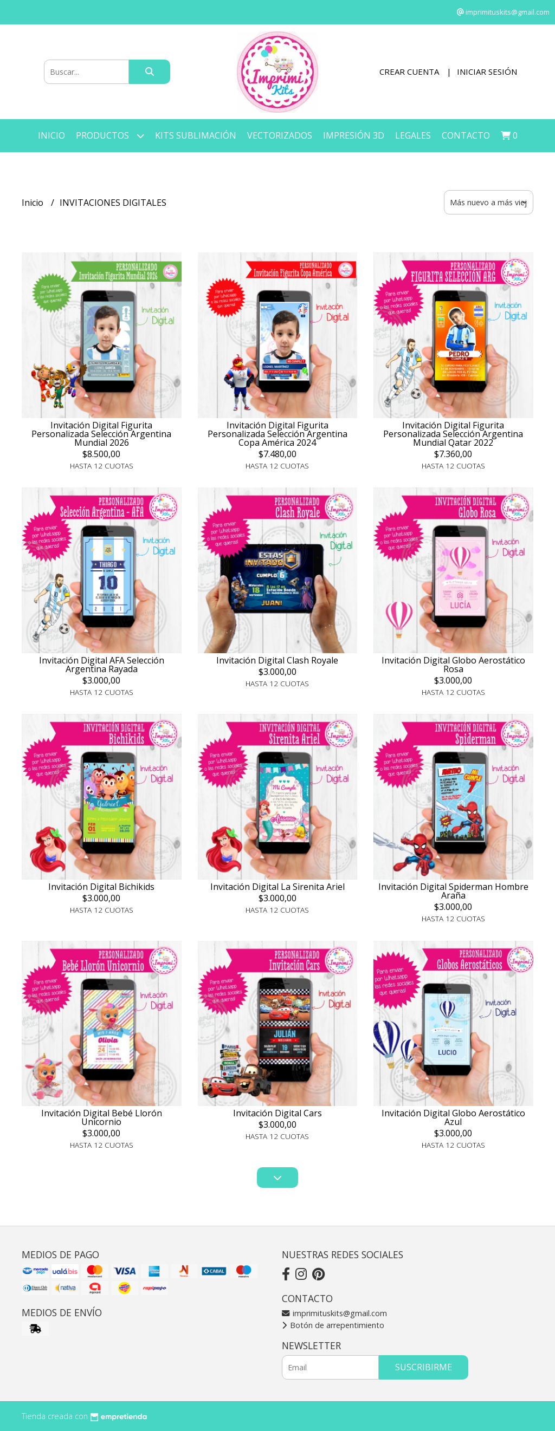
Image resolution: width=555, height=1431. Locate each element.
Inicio (51, 135)
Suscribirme (423, 1367)
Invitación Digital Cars (277, 1113)
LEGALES (413, 135)
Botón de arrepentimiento (333, 1325)
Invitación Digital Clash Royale (277, 660)
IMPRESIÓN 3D (353, 135)
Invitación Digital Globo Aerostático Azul (453, 1117)
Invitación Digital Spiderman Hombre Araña (453, 891)
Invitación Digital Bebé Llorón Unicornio (101, 1117)
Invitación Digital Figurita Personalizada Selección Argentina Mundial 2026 (101, 433)
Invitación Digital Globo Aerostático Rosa (453, 664)
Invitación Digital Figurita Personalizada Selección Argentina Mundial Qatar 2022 (453, 433)
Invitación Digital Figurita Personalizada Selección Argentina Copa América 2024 (277, 433)
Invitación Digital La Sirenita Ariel (277, 887)
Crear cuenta (409, 71)
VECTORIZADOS (279, 135)
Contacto (466, 135)
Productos (110, 135)
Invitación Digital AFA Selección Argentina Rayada (101, 664)
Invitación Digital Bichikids (101, 887)
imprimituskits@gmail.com (334, 1313)
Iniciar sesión (487, 71)
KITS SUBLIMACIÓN (195, 135)
